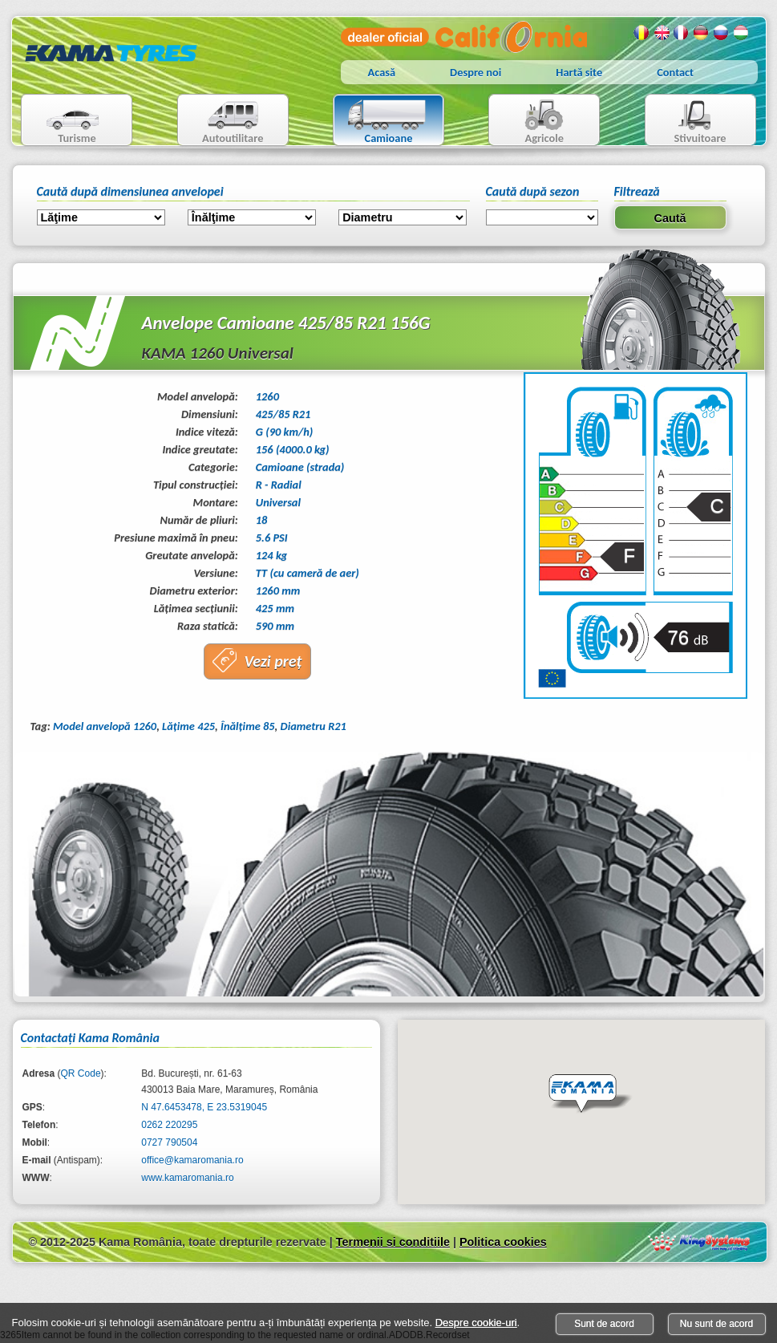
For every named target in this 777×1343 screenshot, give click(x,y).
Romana (641, 33)
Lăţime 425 (188, 726)
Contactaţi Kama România (90, 1037)
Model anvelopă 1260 (104, 726)
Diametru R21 (313, 726)
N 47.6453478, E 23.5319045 (204, 1107)
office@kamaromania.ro (192, 1160)
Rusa (722, 33)
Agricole (528, 121)
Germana (702, 33)
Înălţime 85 (248, 726)
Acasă (382, 72)
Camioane (382, 121)
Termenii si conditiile (393, 1241)
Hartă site (579, 72)
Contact (675, 72)
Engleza (662, 33)
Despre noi (475, 72)
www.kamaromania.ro (187, 1177)
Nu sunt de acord (716, 1323)
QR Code (81, 1073)
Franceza (682, 33)
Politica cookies (503, 1241)
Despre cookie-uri (476, 1323)
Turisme (63, 121)
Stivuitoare (685, 121)
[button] (590, 1094)
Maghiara (742, 33)
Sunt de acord (604, 1323)
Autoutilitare (221, 121)
